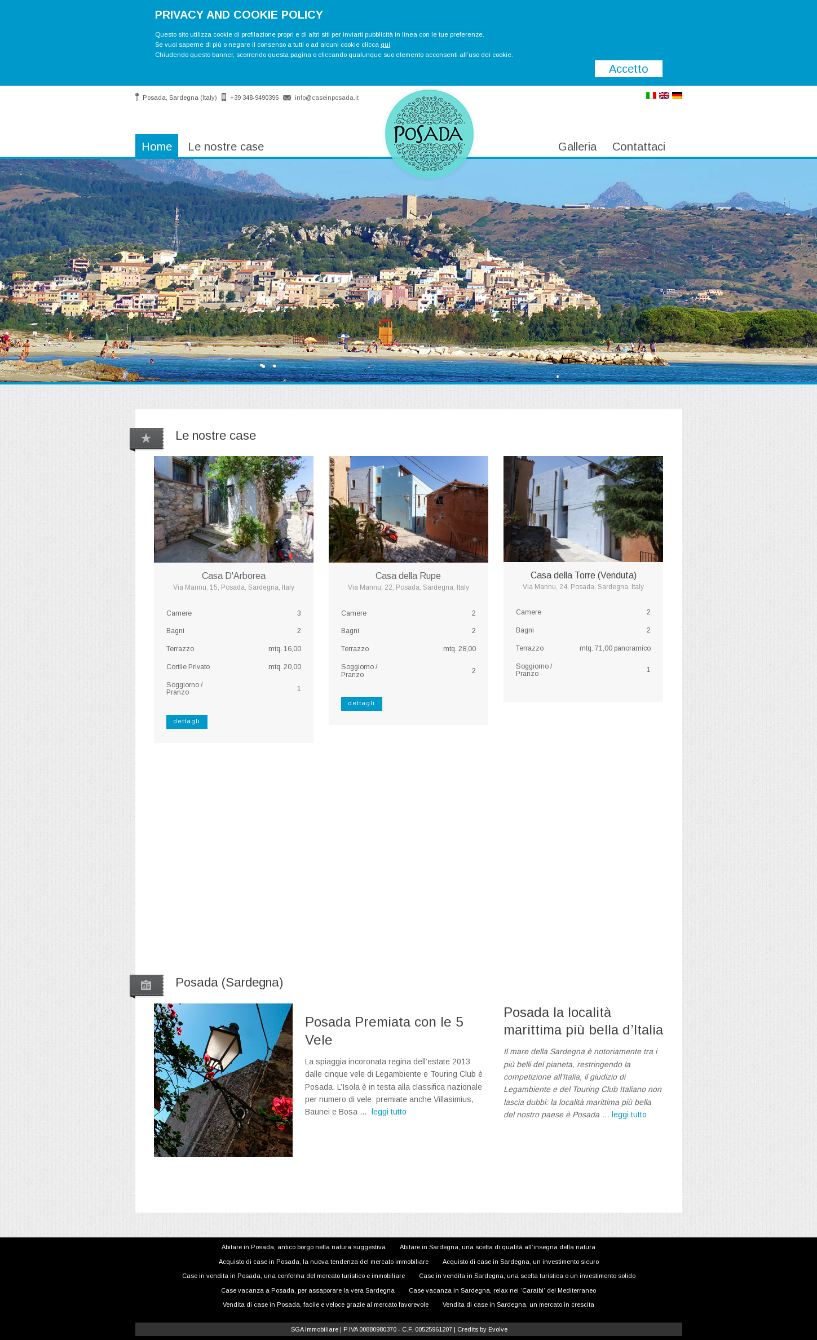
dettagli (186, 721)
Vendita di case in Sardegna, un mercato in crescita (518, 1304)
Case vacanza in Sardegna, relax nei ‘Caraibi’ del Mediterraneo (502, 1290)
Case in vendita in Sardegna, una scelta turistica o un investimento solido (527, 1275)
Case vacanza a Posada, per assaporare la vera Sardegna (308, 1290)
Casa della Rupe (408, 576)
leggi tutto (389, 1111)
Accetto (628, 69)
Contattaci (638, 146)
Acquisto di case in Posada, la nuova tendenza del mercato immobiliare (324, 1261)
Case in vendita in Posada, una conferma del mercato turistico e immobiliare (293, 1275)
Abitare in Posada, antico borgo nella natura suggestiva (304, 1247)
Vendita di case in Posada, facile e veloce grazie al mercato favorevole (326, 1304)
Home (157, 146)
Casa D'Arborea (234, 576)
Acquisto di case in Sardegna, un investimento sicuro (521, 1261)
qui (385, 44)
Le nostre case (226, 146)
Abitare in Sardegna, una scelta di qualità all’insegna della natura (497, 1247)
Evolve (497, 1329)
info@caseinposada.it (327, 97)
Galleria (577, 146)
